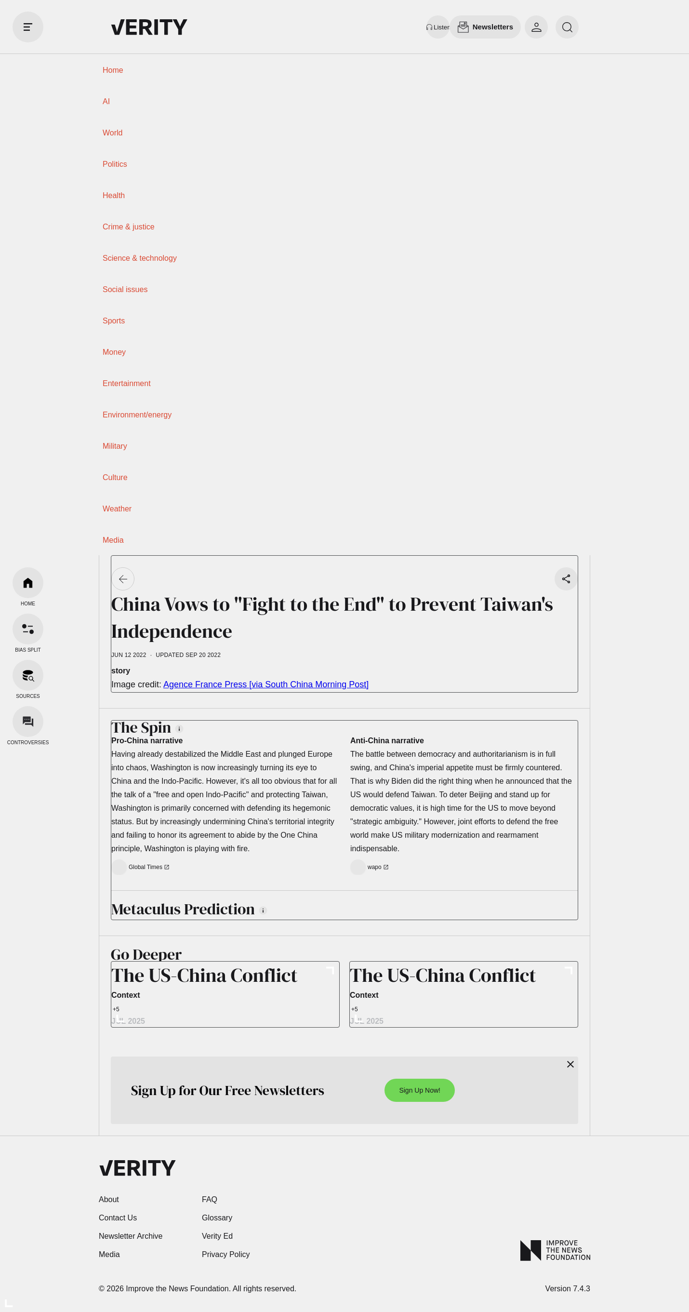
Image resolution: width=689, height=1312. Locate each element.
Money (114, 352)
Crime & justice (129, 227)
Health (114, 195)
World (113, 133)
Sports (114, 321)
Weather (117, 509)
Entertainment (127, 383)
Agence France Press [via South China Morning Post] (266, 684)
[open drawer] (28, 27)
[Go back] (122, 578)
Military (115, 446)
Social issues (125, 289)
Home (113, 70)
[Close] (570, 1064)
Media (113, 540)
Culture (115, 477)
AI (106, 101)
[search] (567, 27)
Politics (115, 164)
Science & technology (140, 258)
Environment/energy (137, 415)
